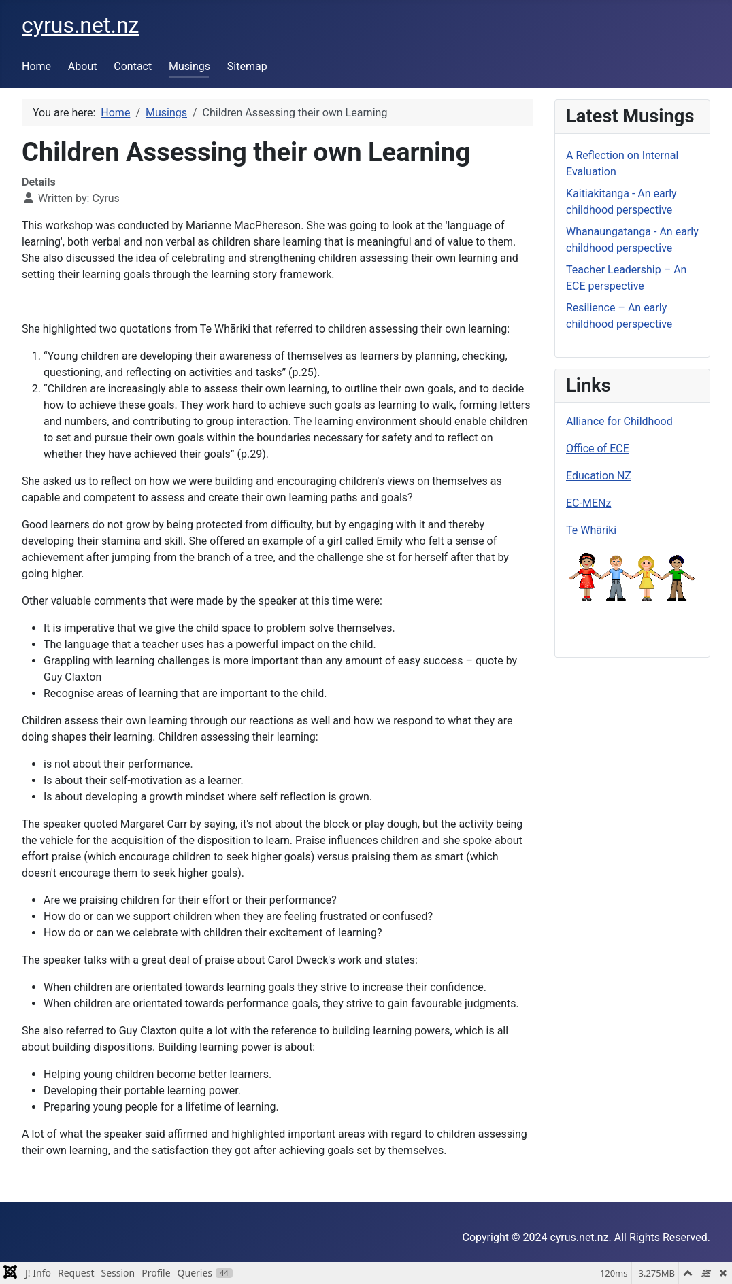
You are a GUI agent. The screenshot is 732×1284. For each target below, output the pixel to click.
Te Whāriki (591, 530)
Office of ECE (597, 448)
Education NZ (598, 475)
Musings (189, 66)
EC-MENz (588, 502)
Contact (133, 66)
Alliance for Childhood (619, 421)
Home (36, 66)
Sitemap (247, 66)
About (82, 66)
